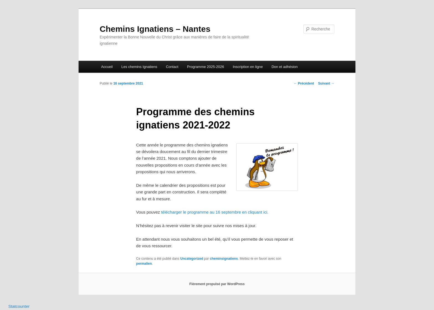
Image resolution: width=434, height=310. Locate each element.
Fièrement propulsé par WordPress (217, 284)
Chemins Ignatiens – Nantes (155, 28)
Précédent (304, 83)
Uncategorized (191, 259)
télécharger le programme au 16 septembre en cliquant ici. (214, 212)
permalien (144, 264)
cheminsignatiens (224, 259)
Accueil (107, 67)
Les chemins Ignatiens (139, 67)
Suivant (326, 83)
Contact (172, 67)
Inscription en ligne (248, 67)
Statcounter (19, 306)
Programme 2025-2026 (205, 67)
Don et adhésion (285, 67)
